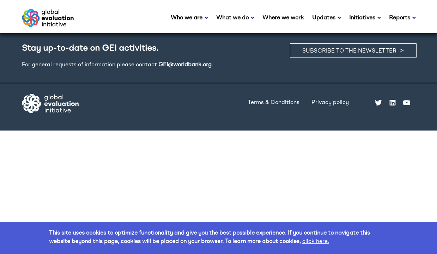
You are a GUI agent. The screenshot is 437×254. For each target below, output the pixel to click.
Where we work (283, 18)
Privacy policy (330, 102)
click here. (315, 241)
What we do (232, 18)
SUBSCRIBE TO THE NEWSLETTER (349, 51)
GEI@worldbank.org (185, 65)
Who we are (186, 18)
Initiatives (362, 18)
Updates (323, 18)
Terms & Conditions (273, 102)
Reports (399, 18)
